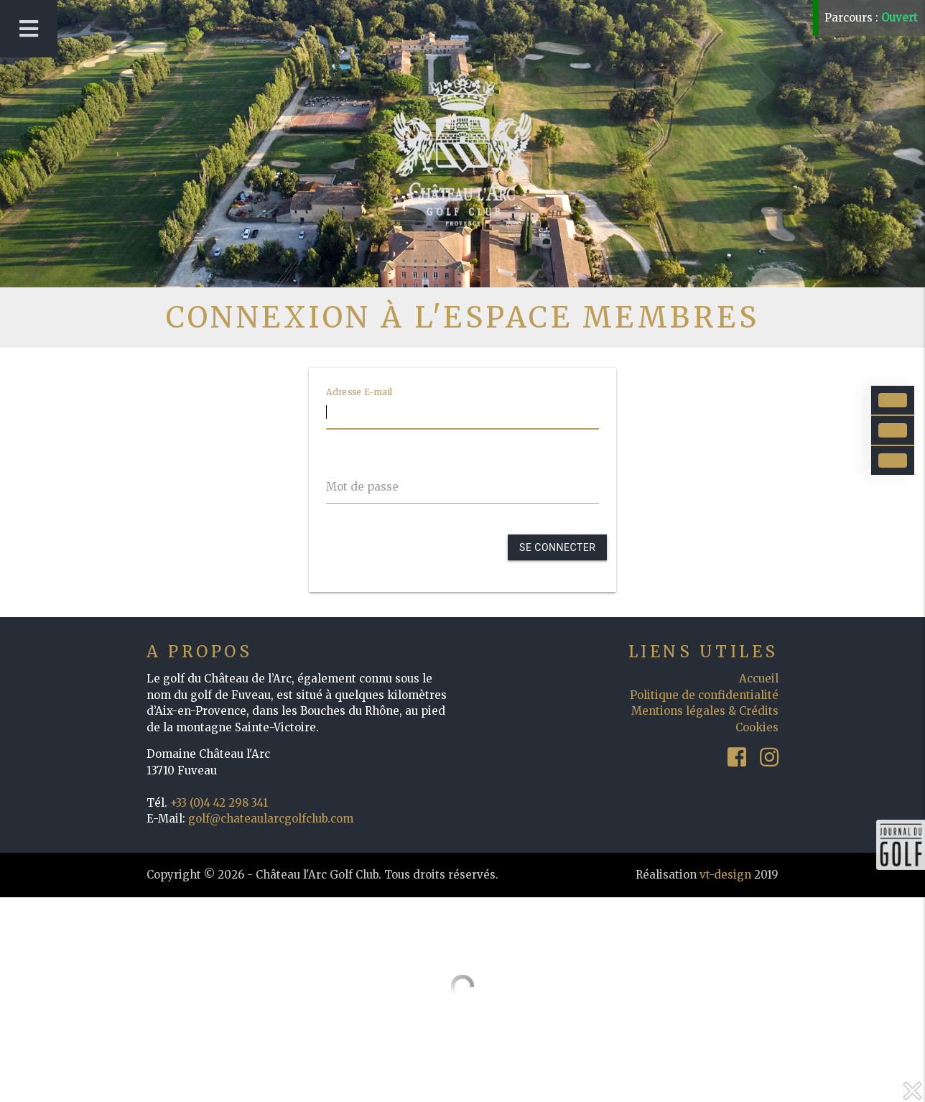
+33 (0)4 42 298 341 (219, 803)
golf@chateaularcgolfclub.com (270, 818)
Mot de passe (362, 487)
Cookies (756, 727)
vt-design (725, 874)
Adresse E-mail (359, 391)
